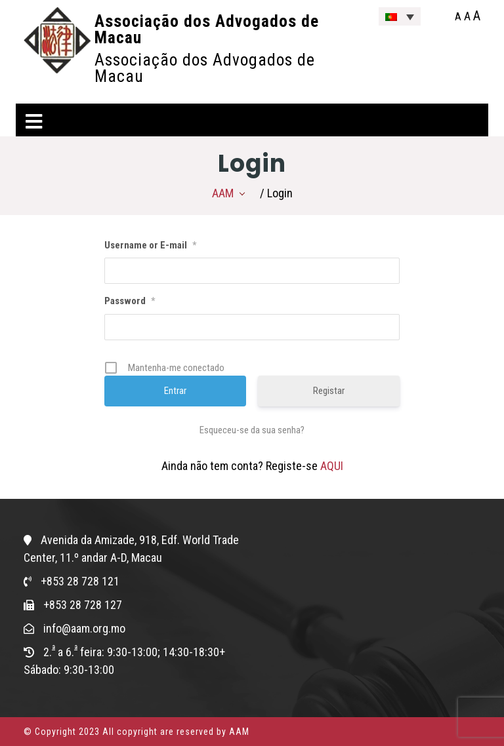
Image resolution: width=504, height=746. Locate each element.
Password (129, 301)
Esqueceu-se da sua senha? (252, 430)
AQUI (331, 466)
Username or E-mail (150, 245)
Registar (329, 391)
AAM (223, 193)
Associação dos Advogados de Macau (206, 29)
